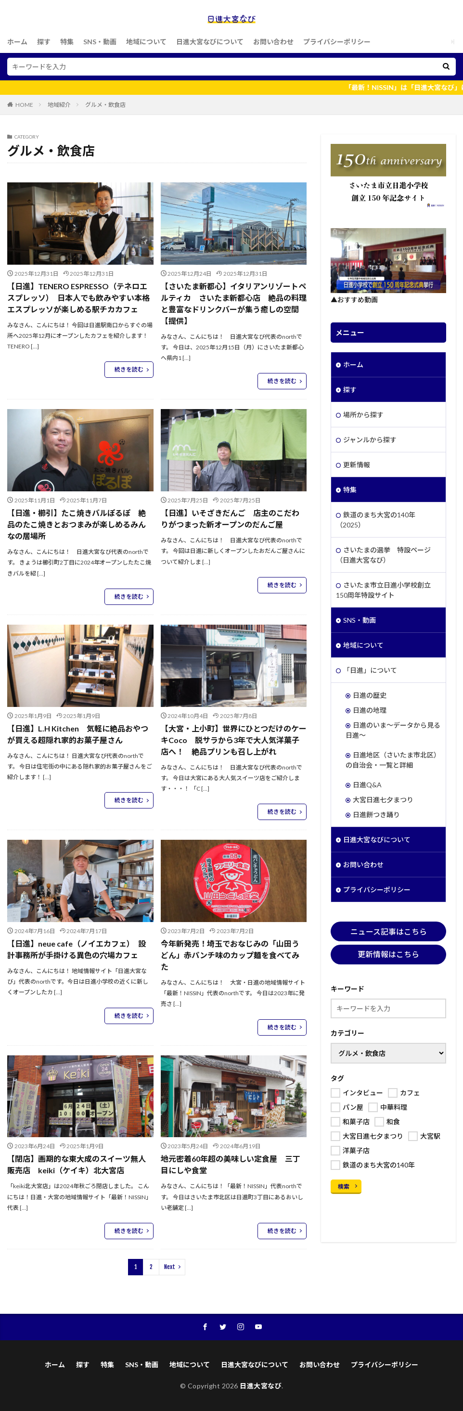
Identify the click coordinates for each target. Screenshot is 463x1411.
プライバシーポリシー (337, 42)
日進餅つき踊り (376, 814)
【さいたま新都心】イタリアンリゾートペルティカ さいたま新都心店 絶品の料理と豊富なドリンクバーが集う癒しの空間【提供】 (234, 303)
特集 (67, 42)
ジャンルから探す (370, 440)
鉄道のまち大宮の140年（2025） (375, 520)
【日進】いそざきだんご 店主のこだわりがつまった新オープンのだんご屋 (230, 518)
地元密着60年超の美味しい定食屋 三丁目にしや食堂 (230, 1164)
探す (44, 42)
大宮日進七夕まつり (383, 799)
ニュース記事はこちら (388, 931)
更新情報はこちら (388, 954)
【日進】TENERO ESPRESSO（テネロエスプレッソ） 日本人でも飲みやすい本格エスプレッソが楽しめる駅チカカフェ (78, 298)
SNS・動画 (99, 42)
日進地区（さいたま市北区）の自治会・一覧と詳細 (393, 760)
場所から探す (363, 414)
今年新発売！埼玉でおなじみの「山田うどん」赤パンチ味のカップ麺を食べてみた (230, 955)
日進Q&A (367, 785)
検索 (343, 1186)
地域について (146, 42)
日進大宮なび (261, 1386)
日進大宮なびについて (210, 42)
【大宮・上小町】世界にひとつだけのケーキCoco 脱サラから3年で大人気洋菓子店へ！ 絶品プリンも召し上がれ (234, 740)
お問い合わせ (273, 42)
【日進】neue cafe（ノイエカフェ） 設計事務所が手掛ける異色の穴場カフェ (76, 949)
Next (169, 1266)
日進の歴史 (369, 695)
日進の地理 (369, 710)
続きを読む (129, 369)
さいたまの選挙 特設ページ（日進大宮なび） (383, 555)
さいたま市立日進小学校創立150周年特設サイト (383, 590)
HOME (24, 104)
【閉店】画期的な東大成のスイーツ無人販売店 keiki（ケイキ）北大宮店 (76, 1164)
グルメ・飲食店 (105, 104)
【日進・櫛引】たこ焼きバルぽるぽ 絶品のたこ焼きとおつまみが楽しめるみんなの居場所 (76, 524)
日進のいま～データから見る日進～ (393, 730)
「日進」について (370, 670)
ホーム (17, 42)
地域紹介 (59, 104)
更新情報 (356, 465)
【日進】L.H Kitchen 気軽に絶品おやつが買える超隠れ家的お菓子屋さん (77, 734)
